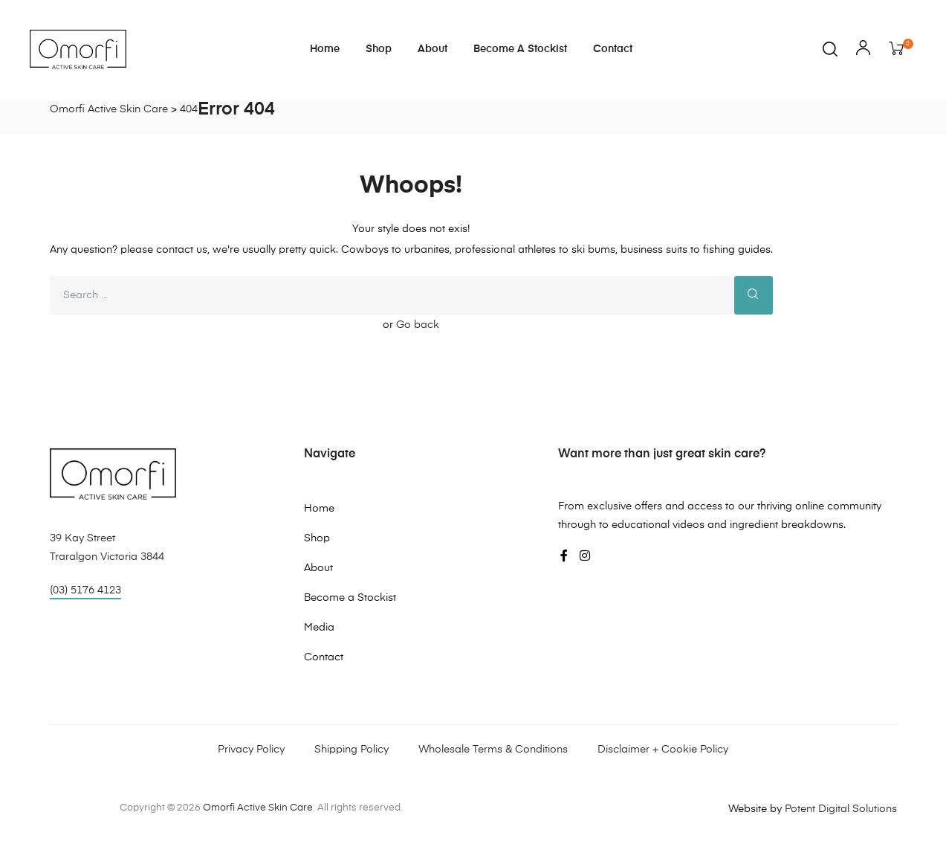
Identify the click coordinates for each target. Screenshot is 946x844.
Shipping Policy (351, 749)
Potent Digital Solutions (841, 809)
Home (325, 49)
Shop (379, 49)
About (432, 49)
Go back (417, 325)
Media (319, 627)
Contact (612, 49)
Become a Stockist (520, 49)
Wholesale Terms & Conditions (493, 749)
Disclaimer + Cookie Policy (662, 749)
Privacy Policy (251, 749)
